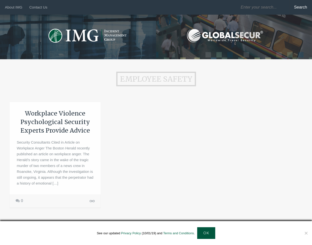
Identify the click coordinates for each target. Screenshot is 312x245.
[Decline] (305, 233)
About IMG (13, 7)
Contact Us (38, 7)
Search (300, 7)
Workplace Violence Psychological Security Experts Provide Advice (55, 121)
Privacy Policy (131, 233)
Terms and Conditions (178, 233)
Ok (206, 233)
